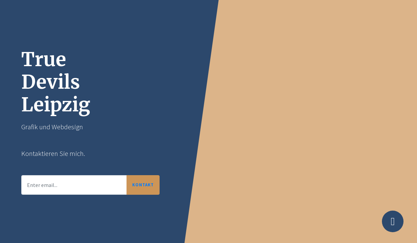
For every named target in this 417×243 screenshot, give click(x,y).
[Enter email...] (74, 185)
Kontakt (143, 184)
